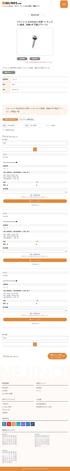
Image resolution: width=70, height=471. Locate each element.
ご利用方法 (5, 404)
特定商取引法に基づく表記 (44, 407)
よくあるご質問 (6, 407)
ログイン (38, 390)
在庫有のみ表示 (9, 130)
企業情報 (4, 412)
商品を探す (5, 388)
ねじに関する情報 (7, 393)
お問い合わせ (35, 205)
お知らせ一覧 (6, 409)
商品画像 (22, 58)
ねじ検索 (4, 390)
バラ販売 (52, 125)
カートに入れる (35, 201)
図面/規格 (35, 58)
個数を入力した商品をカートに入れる (57, 356)
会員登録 (38, 388)
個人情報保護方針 (41, 404)
